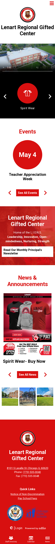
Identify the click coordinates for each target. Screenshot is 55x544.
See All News (27, 374)
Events (27, 131)
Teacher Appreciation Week (27, 176)
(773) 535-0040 (32, 472)
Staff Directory (11, 539)
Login (15, 528)
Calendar (31, 539)
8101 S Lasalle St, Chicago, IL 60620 (27, 468)
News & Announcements (27, 280)
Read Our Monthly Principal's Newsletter (23, 251)
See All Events (27, 193)
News (47, 539)
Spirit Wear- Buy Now (24, 361)
